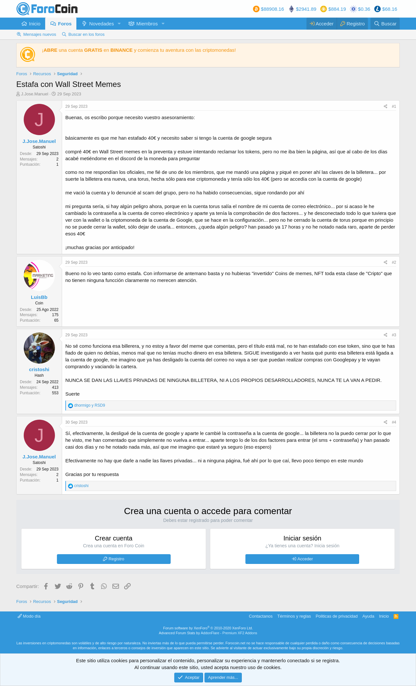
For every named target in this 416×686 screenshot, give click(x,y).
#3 (394, 335)
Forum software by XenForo (208, 628)
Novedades (101, 23)
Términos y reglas (294, 616)
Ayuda (368, 616)
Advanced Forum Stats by (208, 633)
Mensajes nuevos (39, 34)
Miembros (147, 23)
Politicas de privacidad (337, 616)
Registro (116, 558)
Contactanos (261, 616)
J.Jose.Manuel (34, 93)
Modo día (29, 616)
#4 (394, 422)
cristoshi (39, 369)
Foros (65, 23)
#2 (394, 262)
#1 (394, 106)
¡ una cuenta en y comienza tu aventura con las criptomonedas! (139, 50)
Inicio (34, 23)
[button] (119, 24)
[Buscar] (385, 24)
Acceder (305, 558)
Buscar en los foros (87, 34)
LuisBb (39, 297)
